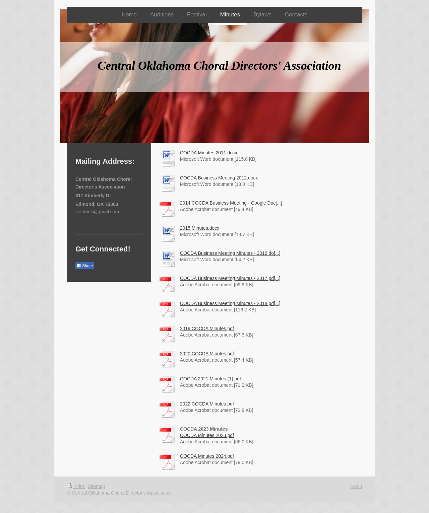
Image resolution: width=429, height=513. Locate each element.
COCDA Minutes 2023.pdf (207, 435)
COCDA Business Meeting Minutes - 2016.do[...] (230, 253)
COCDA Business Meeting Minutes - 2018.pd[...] (230, 303)
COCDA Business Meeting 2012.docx (219, 177)
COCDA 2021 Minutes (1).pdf (210, 378)
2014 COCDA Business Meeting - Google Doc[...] (231, 203)
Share (85, 266)
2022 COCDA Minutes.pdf (207, 404)
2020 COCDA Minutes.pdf (207, 353)
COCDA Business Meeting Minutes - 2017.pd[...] (230, 278)
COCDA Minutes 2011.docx (208, 152)
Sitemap (96, 486)
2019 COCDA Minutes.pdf (207, 328)
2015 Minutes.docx (200, 228)
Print (76, 486)
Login (356, 486)
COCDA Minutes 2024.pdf (207, 456)
